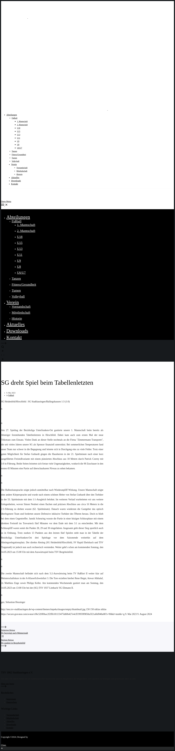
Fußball (11, 395)
